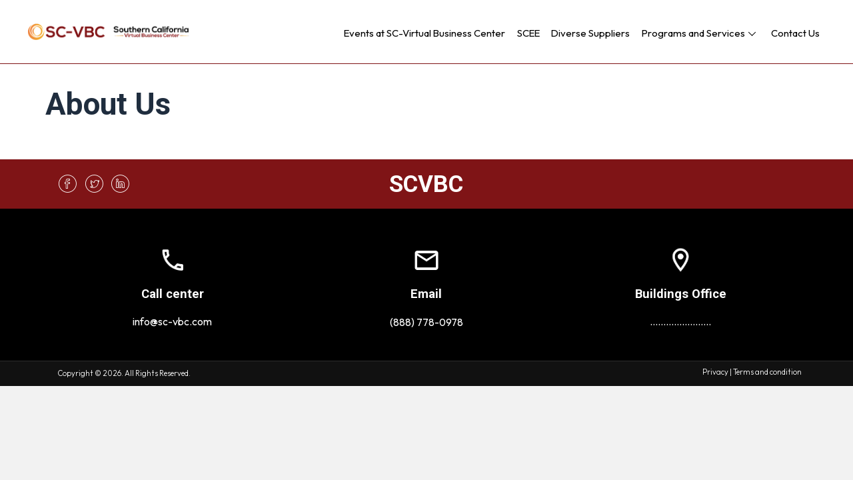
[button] (752, 33)
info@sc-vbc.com (172, 321)
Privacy (715, 372)
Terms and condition (767, 372)
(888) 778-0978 (426, 322)
